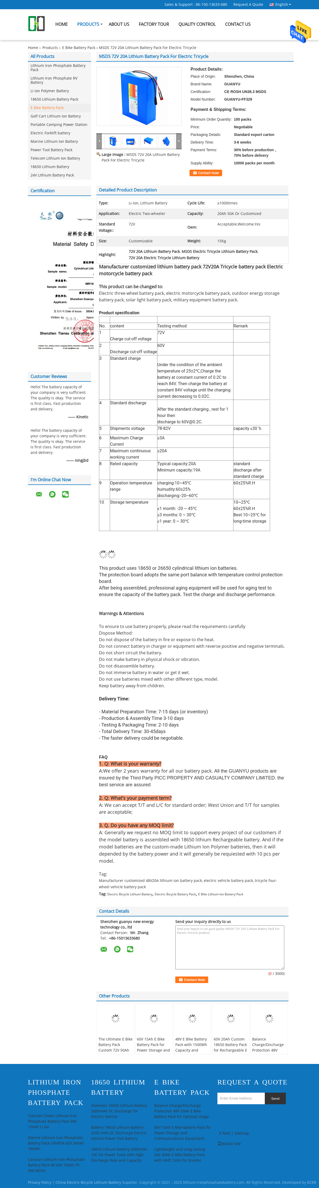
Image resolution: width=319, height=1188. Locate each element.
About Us (119, 24)
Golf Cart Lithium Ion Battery (56, 116)
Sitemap (242, 1133)
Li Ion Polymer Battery (50, 91)
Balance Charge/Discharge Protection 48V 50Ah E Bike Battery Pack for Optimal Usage (269, 1053)
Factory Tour (154, 24)
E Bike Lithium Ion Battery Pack (220, 894)
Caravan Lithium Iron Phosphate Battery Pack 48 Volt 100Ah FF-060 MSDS (56, 1165)
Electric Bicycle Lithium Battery (129, 894)
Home (61, 24)
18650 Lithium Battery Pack (54, 99)
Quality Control (197, 24)
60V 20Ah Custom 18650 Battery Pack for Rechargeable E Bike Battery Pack (230, 1047)
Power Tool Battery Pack (51, 150)
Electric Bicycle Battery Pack (175, 894)
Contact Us (238, 24)
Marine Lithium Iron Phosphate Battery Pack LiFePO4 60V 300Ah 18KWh (56, 1143)
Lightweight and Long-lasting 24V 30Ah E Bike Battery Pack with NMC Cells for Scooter (179, 1155)
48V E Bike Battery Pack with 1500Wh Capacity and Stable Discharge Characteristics (191, 1050)
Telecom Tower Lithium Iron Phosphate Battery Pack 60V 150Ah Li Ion (52, 1121)
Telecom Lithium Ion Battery (55, 158)
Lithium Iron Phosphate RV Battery (54, 80)
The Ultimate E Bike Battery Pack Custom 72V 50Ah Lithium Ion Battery (115, 1047)
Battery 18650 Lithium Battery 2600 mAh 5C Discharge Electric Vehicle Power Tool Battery (119, 1133)
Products (88, 24)
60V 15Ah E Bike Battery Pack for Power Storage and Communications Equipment (153, 1050)
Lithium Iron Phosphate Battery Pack (58, 67)
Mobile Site (229, 1144)
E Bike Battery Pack (78, 48)
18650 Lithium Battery (50, 167)
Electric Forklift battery (50, 133)
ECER (311, 1182)
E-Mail (224, 1133)
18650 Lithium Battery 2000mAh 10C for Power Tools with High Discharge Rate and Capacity (119, 1155)
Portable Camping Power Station (59, 124)
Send (275, 1099)
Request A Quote (248, 4)
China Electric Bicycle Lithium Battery (88, 1182)
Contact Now (208, 173)
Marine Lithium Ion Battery (54, 141)
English (283, 4)
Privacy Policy (39, 1182)
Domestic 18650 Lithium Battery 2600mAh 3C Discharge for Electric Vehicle (119, 1111)
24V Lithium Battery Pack (52, 175)
